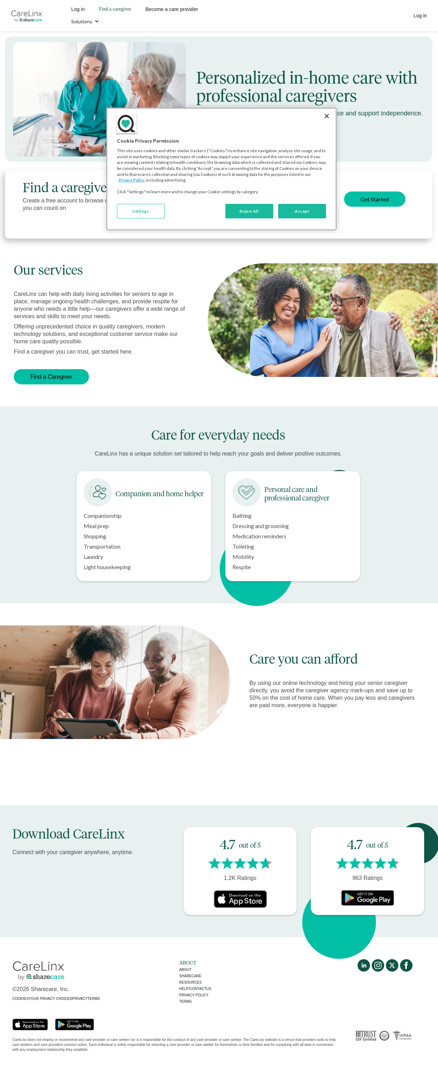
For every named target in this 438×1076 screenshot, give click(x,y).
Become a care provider (171, 9)
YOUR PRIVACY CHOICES (50, 999)
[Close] (327, 116)
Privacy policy (193, 995)
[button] (85, 22)
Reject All (249, 211)
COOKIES (20, 999)
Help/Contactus (195, 989)
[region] (221, 169)
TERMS (94, 999)
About (185, 970)
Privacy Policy (132, 180)
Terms (185, 1001)
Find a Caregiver (51, 377)
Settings (141, 211)
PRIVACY (80, 999)
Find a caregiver (115, 9)
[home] (26, 15)
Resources (190, 982)
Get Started (374, 199)
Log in (78, 9)
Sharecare (190, 976)
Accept (302, 211)
